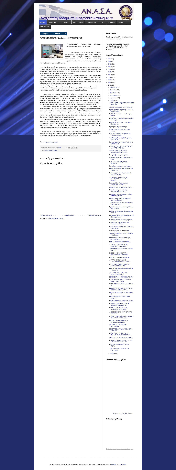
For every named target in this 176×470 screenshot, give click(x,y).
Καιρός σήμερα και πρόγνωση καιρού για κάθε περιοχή (119, 449)
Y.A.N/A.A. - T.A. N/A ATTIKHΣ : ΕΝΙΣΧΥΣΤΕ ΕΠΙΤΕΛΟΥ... (118, 245)
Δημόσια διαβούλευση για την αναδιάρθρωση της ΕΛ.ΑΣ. (118, 151)
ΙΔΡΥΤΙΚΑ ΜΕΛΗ (65, 22)
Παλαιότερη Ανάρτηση (94, 215)
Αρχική (55, 150)
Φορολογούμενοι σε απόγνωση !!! (119, 231)
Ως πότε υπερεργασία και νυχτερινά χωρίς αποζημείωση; (120, 199)
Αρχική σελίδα (69, 215)
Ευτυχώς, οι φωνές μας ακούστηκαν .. (120, 166)
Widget (115, 413)
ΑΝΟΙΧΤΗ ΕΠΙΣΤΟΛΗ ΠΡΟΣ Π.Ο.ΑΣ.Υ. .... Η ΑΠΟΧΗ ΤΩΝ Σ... (121, 147)
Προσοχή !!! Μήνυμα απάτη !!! (118, 127)
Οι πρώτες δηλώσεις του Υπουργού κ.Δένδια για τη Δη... (119, 238)
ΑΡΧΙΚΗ (42, 22)
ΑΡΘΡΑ (102, 22)
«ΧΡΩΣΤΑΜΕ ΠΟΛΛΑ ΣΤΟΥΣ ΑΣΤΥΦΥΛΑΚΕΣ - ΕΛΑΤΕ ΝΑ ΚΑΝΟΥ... (118, 178)
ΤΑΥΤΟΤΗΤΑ (52, 22)
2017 (109, 74)
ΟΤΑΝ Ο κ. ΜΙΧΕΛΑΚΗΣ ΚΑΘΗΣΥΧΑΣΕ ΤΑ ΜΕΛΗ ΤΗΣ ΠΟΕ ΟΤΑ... (121, 317)
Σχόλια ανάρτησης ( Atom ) (56, 218)
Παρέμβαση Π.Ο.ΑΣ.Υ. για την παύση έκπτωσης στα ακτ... (120, 195)
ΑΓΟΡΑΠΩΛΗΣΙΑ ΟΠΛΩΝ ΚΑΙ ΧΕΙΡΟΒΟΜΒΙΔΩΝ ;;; (118, 273)
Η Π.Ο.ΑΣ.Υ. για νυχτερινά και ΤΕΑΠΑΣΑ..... (118, 162)
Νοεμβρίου (113, 90)
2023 (109, 59)
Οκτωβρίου (113, 92)
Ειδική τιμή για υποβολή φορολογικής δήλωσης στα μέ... (120, 173)
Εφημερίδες (121, 413)
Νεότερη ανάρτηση (46, 215)
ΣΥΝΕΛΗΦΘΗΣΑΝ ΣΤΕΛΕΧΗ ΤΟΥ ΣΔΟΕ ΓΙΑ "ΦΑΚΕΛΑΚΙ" (119, 265)
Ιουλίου (112, 100)
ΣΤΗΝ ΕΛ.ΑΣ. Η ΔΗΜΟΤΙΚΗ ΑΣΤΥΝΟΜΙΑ (117, 325)
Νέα (126, 413)
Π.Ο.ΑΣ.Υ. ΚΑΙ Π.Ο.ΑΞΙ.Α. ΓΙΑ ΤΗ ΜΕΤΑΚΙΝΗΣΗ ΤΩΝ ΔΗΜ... (119, 304)
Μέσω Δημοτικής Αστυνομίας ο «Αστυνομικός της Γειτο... (118, 190)
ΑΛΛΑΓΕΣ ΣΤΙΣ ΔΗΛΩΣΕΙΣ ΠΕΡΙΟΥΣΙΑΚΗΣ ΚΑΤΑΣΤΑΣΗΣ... (120, 260)
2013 (109, 85)
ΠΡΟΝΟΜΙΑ (111, 22)
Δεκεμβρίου (113, 87)
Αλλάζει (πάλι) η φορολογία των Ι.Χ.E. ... (121, 187)
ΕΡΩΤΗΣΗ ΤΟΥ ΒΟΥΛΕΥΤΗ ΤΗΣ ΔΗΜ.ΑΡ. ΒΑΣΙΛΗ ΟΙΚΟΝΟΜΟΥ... (120, 334)
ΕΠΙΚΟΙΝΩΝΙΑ (44, 26)
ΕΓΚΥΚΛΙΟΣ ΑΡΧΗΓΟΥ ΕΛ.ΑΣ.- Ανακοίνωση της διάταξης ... (119, 308)
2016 (109, 77)
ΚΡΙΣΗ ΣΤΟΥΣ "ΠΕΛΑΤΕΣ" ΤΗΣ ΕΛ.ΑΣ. (121, 301)
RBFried (113, 464)
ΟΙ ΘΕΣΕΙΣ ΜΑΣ (78, 22)
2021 (109, 64)
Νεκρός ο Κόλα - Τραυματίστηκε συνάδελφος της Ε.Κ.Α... (118, 183)
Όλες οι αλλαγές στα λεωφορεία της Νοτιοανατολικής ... (119, 134)
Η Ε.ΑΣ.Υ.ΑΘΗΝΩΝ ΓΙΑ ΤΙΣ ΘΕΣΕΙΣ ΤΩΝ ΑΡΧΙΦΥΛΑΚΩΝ (120, 280)
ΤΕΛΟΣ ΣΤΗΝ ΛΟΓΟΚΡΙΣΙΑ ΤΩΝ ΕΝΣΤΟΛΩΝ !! (119, 349)
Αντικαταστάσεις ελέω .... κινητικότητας (120, 107)
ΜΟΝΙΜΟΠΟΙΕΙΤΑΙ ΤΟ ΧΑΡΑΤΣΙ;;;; (119, 257)
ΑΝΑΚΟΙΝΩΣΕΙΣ (92, 22)
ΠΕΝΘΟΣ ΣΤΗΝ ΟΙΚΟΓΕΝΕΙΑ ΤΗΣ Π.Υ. (121, 277)
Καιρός (130, 413)
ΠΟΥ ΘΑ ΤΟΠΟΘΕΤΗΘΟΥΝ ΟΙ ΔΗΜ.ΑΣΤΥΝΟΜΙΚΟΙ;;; (118, 321)
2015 (109, 80)
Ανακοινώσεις (49, 150)
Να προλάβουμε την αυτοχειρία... (119, 155)
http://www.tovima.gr (51, 142)
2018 (109, 72)
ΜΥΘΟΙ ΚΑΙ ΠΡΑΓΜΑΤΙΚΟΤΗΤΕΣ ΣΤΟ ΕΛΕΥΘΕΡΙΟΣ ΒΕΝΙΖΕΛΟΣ (120, 341)
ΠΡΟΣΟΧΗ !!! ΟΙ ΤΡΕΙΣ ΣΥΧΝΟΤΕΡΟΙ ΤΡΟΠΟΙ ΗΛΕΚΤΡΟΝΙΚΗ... (121, 289)
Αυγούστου (113, 98)
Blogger (123, 464)
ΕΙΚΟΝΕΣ (121, 22)
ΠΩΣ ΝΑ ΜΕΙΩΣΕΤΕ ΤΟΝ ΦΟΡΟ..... (120, 242)
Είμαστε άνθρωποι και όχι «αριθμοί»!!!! (120, 220)
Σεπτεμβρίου (114, 95)
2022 (109, 61)
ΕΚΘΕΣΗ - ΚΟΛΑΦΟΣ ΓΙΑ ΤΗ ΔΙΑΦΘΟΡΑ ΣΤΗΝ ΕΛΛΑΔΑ (118, 253)
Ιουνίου (112, 353)
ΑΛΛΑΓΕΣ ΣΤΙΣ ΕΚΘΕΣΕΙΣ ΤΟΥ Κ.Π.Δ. (121, 337)
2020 (109, 66)
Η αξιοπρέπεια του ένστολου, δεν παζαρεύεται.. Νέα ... (119, 223)
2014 (109, 82)
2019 (109, 69)
